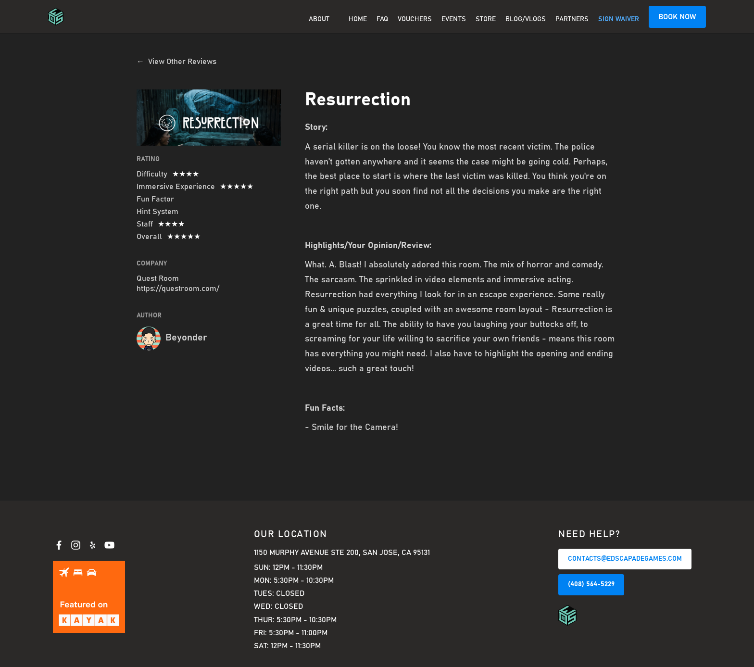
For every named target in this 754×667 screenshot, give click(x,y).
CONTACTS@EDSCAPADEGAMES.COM (625, 558)
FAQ (382, 19)
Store (486, 19)
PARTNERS (572, 19)
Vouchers (415, 19)
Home (358, 19)
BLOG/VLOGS (525, 19)
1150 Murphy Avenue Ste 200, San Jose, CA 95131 (342, 552)
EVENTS (453, 19)
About (319, 19)
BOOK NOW (677, 17)
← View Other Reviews (176, 61)
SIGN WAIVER (618, 19)
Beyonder (186, 337)
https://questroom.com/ (178, 288)
